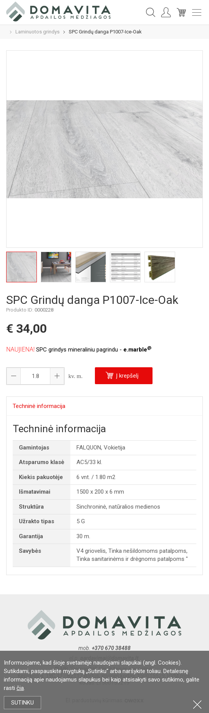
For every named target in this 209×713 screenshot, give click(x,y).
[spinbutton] (35, 376)
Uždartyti (197, 704)
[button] (57, 376)
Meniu (196, 12)
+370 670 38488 (111, 648)
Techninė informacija (39, 406)
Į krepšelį (122, 375)
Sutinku (22, 702)
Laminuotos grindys (37, 32)
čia (20, 688)
